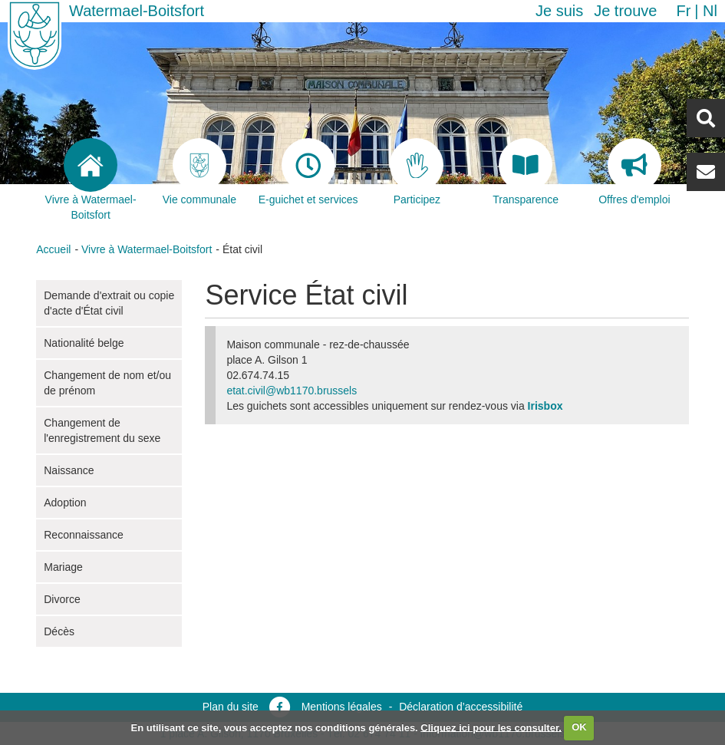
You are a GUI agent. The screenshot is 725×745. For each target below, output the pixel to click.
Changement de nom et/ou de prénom (107, 383)
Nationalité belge (84, 343)
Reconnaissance (84, 535)
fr (683, 10)
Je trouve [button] (625, 10)
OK (579, 727)
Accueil (53, 249)
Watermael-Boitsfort (136, 10)
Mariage (63, 567)
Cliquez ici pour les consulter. (491, 727)
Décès (59, 631)
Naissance (69, 470)
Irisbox (545, 406)
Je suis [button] (559, 10)
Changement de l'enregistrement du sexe (102, 430)
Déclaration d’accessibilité (460, 706)
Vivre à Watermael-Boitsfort (146, 249)
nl (710, 10)
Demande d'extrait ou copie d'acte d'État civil (109, 303)
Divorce (62, 599)
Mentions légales (342, 706)
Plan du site (231, 706)
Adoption (65, 502)
